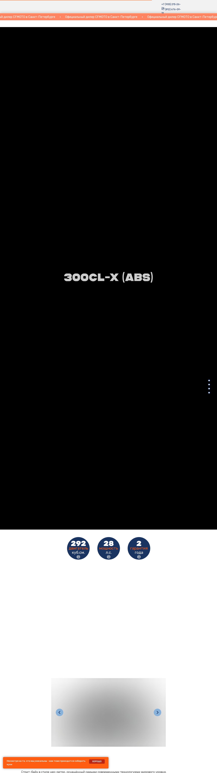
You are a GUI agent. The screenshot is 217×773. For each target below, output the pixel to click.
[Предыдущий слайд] (59, 712)
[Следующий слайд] (157, 712)
